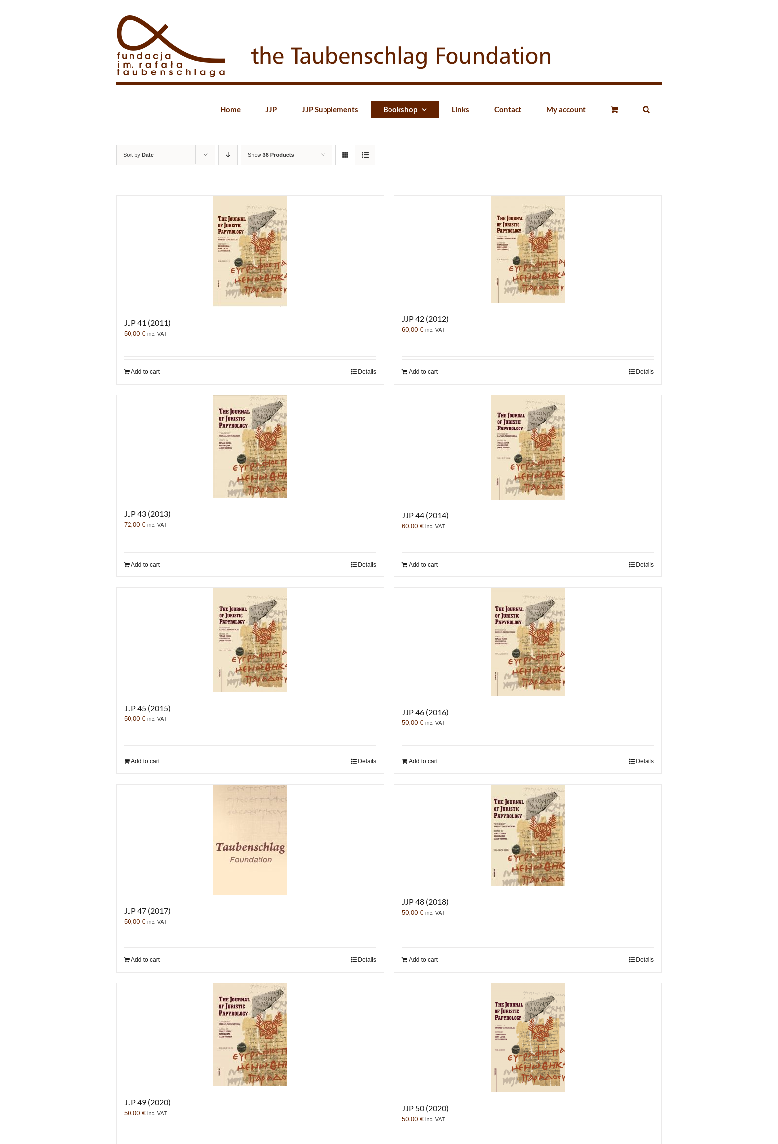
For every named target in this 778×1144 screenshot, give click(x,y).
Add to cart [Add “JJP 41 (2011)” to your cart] (145, 371)
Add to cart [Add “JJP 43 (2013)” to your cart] (145, 564)
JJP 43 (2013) (147, 513)
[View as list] (365, 155)
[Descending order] (228, 155)
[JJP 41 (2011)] (250, 251)
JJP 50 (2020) (425, 1108)
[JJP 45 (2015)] (250, 640)
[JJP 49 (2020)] (250, 1034)
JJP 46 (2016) (425, 711)
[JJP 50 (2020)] (527, 1037)
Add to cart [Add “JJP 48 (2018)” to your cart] (423, 959)
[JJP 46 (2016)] (527, 642)
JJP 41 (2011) (147, 322)
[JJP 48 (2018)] (527, 835)
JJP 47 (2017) (147, 910)
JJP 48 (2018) (425, 901)
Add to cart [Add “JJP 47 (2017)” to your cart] (145, 959)
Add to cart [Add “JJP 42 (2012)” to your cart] (423, 371)
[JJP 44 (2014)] (527, 447)
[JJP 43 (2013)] (250, 446)
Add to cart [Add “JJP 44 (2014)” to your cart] (423, 564)
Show (271, 155)
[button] (646, 109)
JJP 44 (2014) (425, 515)
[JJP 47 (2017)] (250, 840)
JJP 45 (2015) (147, 708)
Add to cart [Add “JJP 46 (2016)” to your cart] (423, 761)
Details (367, 371)
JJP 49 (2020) (147, 1102)
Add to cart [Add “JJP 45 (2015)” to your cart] (145, 761)
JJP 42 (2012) (425, 318)
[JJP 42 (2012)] (527, 249)
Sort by (138, 155)
